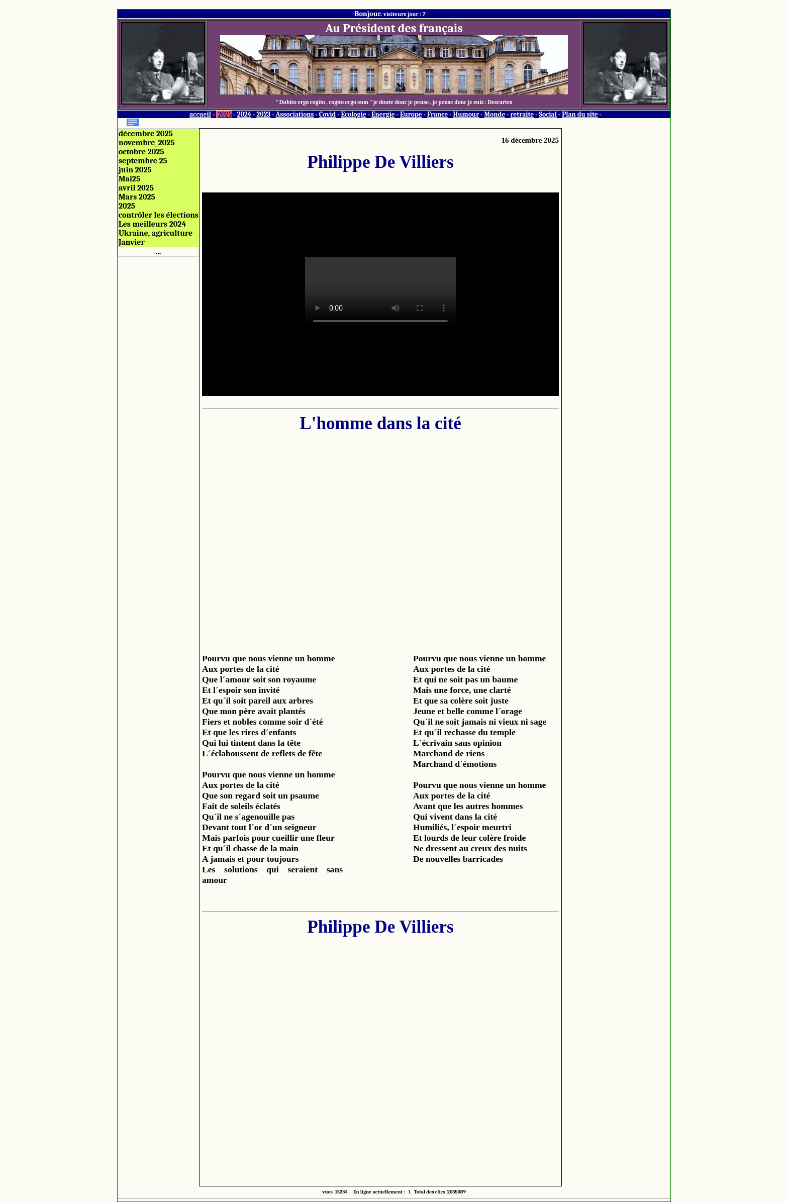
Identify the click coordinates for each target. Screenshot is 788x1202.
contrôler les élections (159, 215)
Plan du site (580, 114)
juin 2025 (135, 169)
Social (548, 114)
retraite (522, 114)
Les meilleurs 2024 (152, 224)
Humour (466, 114)
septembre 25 (143, 160)
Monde (495, 114)
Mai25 (129, 178)
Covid (327, 114)
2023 (263, 114)
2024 (244, 114)
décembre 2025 (146, 133)
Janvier (132, 242)
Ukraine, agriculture (155, 233)
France (437, 114)
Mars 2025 (137, 197)
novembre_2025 (146, 142)
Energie (383, 114)
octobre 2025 (141, 151)
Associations (294, 114)
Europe (411, 114)
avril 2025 (136, 187)
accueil (200, 114)
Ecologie (353, 114)
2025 (225, 114)
